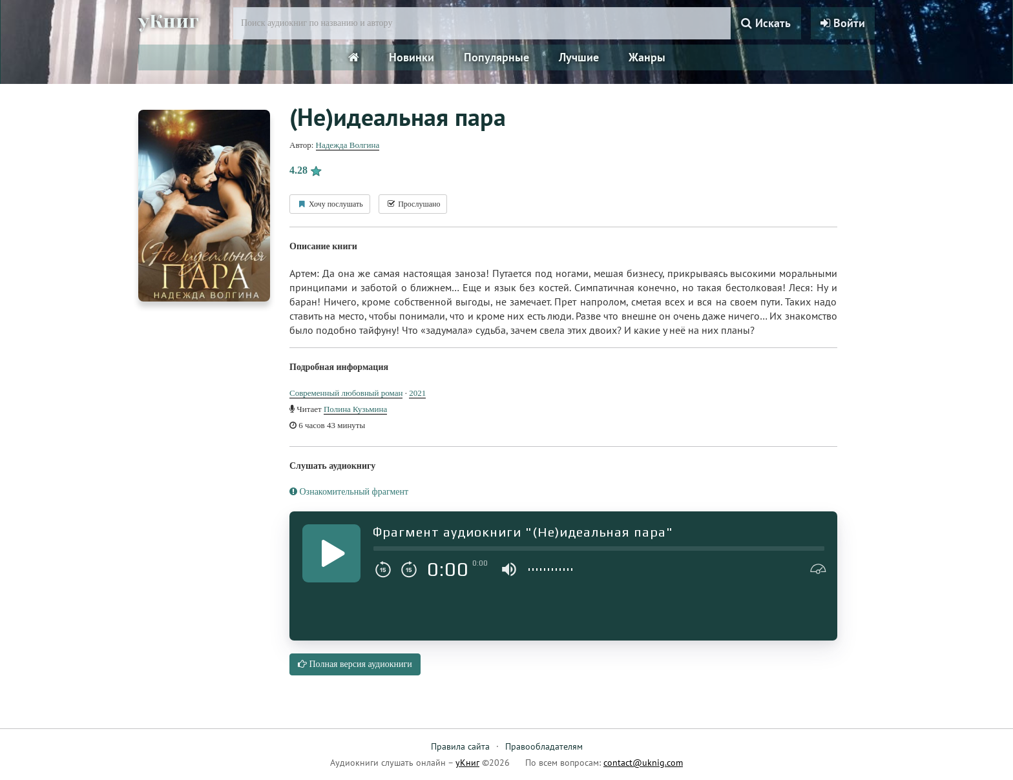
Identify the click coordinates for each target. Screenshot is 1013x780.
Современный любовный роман (345, 393)
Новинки (411, 57)
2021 (417, 393)
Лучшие (579, 57)
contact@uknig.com (643, 762)
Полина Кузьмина (355, 409)
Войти (842, 22)
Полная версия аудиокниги (355, 664)
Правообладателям (544, 746)
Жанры (647, 57)
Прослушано (413, 204)
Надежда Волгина (348, 145)
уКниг (168, 21)
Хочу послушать (330, 204)
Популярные (496, 57)
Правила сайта (460, 746)
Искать (766, 22)
